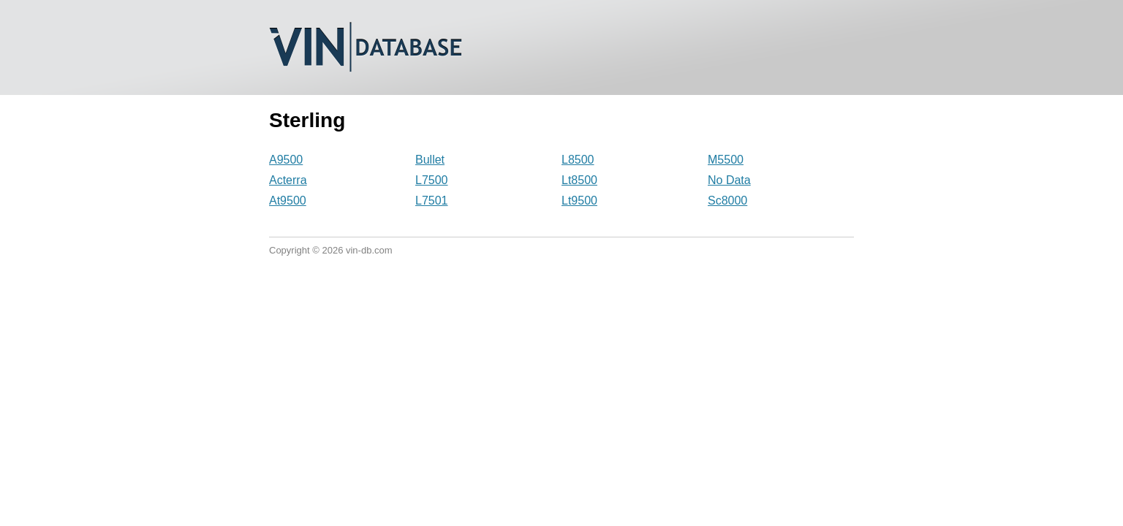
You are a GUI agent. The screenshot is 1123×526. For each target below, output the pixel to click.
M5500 (726, 159)
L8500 (578, 159)
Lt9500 (579, 200)
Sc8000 (727, 200)
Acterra (288, 180)
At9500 (287, 200)
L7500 (431, 180)
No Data (729, 180)
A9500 (286, 159)
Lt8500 (579, 180)
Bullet (430, 159)
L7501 (431, 200)
